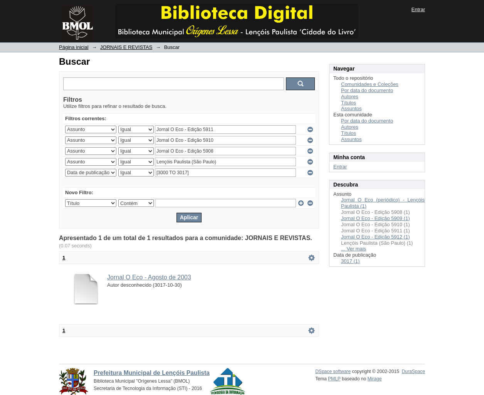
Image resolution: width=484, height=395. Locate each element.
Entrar (418, 9)
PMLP (334, 379)
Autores (349, 96)
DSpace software (333, 371)
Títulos (348, 103)
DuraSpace (413, 371)
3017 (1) (350, 261)
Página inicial (74, 47)
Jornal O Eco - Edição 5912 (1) (375, 237)
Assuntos (351, 108)
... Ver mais (353, 249)
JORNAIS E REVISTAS (126, 47)
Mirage (375, 379)
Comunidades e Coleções (369, 84)
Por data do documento (367, 90)
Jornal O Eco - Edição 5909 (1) (375, 218)
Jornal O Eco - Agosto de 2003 (149, 277)
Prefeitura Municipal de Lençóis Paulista (152, 373)
